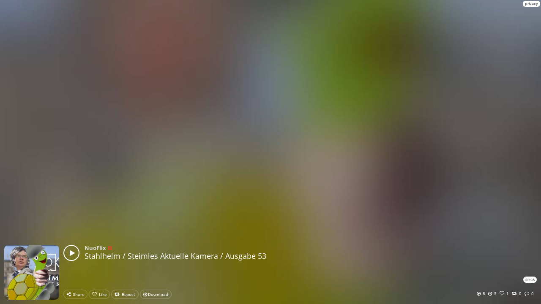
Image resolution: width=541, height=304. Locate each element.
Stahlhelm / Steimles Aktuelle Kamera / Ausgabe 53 (175, 256)
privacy (531, 3)
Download (155, 294)
